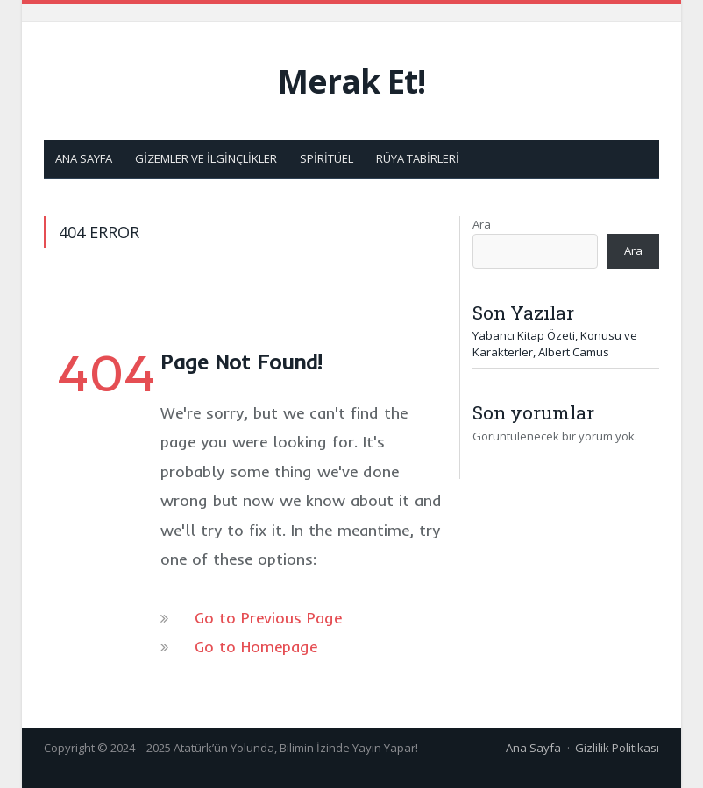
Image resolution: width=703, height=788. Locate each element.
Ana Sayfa (83, 158)
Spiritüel (326, 158)
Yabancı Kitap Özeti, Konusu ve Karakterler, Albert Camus (554, 344)
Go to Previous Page (268, 618)
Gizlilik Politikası (617, 748)
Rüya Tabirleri (417, 158)
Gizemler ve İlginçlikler (206, 158)
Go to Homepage (256, 647)
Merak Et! (351, 81)
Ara (481, 224)
